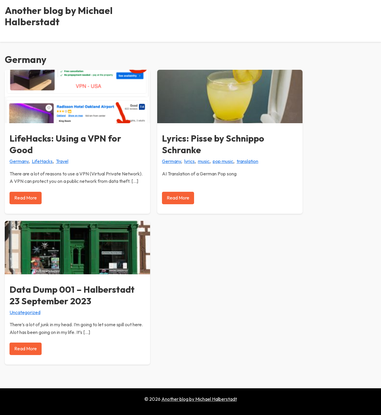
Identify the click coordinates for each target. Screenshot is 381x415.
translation (247, 161)
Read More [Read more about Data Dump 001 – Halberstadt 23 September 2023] (25, 348)
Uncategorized (25, 312)
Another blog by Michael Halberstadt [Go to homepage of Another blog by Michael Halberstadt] (199, 399)
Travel (62, 161)
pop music (223, 161)
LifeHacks (42, 161)
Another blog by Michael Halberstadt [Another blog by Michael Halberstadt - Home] (59, 16)
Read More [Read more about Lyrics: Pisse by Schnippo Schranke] (178, 198)
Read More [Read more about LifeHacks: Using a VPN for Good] (25, 198)
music (204, 161)
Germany (19, 161)
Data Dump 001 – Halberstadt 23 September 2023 (72, 295)
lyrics (189, 161)
